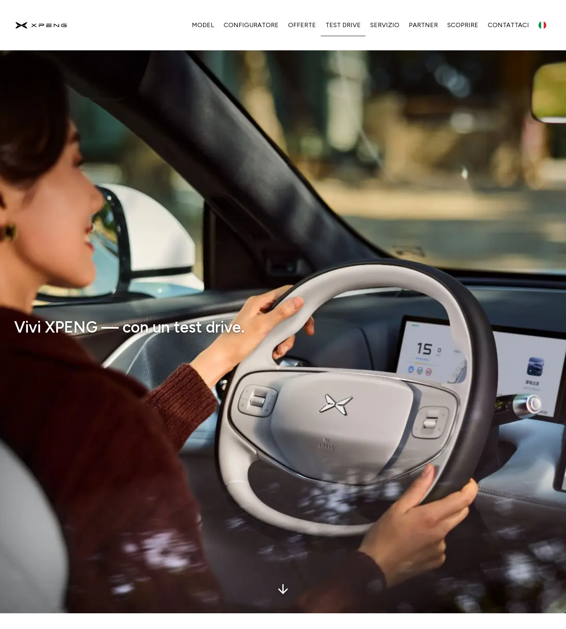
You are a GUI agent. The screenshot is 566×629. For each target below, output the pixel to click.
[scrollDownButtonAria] (283, 579)
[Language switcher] (542, 25)
